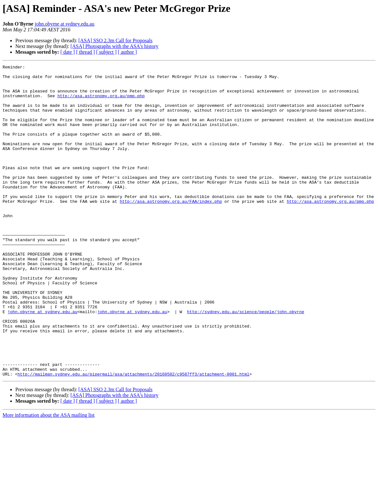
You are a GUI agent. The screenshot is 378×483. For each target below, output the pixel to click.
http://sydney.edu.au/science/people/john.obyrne (245, 361)
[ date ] (67, 52)
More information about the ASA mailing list (49, 477)
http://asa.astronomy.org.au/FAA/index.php (171, 229)
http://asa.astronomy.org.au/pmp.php (101, 102)
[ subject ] (106, 52)
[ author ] (127, 52)
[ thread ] (85, 52)
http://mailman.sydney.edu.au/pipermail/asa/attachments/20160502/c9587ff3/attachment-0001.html (133, 436)
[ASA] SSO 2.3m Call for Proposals (115, 40)
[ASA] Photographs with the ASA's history (114, 46)
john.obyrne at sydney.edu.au (64, 24)
